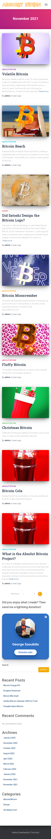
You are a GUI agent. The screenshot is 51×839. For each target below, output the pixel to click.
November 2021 (10, 785)
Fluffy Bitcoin (14, 364)
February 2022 (9, 769)
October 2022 (9, 748)
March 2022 (8, 764)
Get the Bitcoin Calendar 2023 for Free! (20, 701)
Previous (15, 594)
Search (5, 665)
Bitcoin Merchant (10, 696)
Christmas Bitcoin (17, 427)
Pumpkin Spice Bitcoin (13, 706)
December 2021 (10, 779)
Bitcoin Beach (13, 146)
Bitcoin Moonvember (19, 295)
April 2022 (7, 759)
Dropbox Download (11, 691)
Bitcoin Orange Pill (11, 685)
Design (5, 211)
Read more (43, 91)
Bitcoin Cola (12, 491)
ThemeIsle (34, 832)
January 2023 (9, 738)
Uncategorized (10, 810)
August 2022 (8, 753)
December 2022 (10, 743)
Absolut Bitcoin (9, 69)
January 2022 (9, 774)
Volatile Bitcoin (15, 74)
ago (16, 96)
